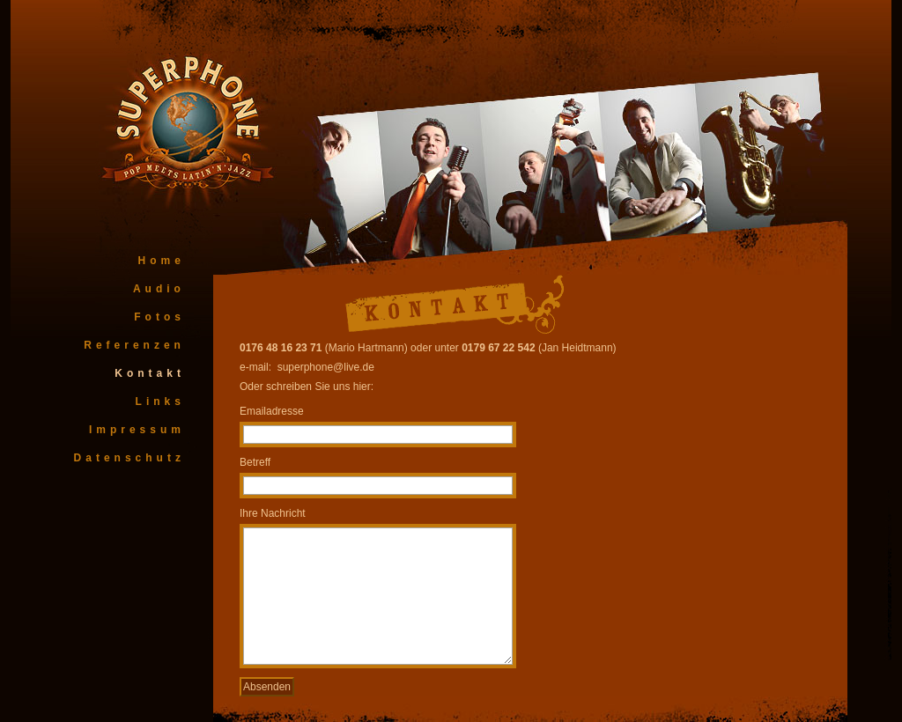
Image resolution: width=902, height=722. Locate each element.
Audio (159, 289)
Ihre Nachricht (273, 513)
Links (160, 401)
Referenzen (134, 345)
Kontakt (150, 373)
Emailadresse (272, 411)
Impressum (137, 430)
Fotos (159, 317)
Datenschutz (129, 458)
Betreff (255, 462)
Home (161, 260)
